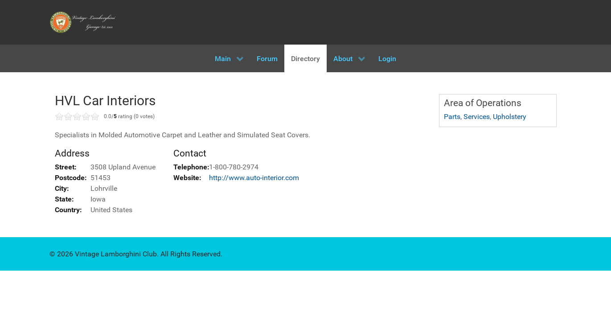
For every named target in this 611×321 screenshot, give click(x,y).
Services (476, 116)
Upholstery (509, 116)
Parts (452, 116)
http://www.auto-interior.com (254, 177)
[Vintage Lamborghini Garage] (82, 22)
